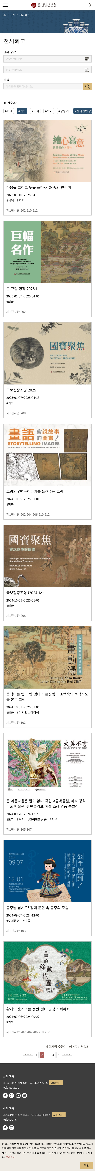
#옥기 (49, 111)
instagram (11, 1095)
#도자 (35, 111)
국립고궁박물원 (44, 5)
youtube (18, 1095)
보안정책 (10, 1157)
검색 (87, 86)
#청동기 (63, 111)
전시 (12, 15)
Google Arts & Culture (24, 1095)
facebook (5, 1095)
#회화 (22, 111)
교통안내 (55, 1082)
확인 (87, 1165)
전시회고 (24, 15)
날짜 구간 (9, 52)
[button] (81, 5)
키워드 (7, 80)
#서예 (8, 111)
